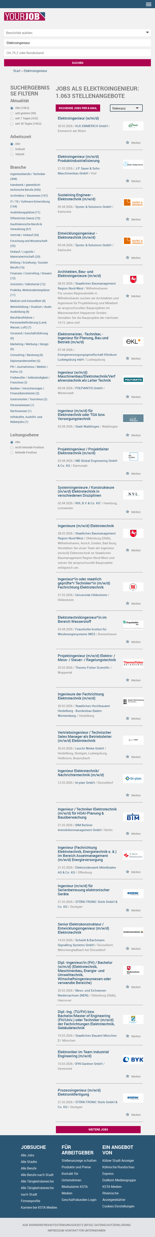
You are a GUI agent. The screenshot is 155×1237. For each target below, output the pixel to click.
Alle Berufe (28, 1168)
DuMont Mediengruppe (119, 1180)
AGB (25, 1225)
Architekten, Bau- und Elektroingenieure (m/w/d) (79, 273)
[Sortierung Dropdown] (138, 108)
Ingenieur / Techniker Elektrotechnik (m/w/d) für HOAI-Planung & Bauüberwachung (87, 813)
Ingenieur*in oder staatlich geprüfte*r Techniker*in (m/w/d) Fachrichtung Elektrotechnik (84, 583)
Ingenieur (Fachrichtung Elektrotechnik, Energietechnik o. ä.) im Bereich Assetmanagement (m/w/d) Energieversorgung (87, 853)
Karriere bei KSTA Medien (39, 1207)
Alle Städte (29, 1161)
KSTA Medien (112, 1186)
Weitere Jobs (98, 1129)
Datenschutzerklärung (112, 1225)
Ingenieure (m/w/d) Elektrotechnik (86, 525)
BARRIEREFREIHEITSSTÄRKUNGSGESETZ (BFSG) (61, 1225)
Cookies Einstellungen (118, 1206)
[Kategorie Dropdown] (147, 32)
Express (108, 1173)
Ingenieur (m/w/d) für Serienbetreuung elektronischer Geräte (84, 889)
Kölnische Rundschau (118, 1167)
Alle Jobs (27, 1155)
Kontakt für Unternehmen (85, 1230)
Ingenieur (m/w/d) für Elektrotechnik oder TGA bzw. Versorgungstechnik (81, 414)
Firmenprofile (30, 1201)
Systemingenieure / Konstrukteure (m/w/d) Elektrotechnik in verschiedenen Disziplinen (86, 491)
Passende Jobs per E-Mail (78, 108)
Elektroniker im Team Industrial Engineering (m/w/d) (83, 1053)
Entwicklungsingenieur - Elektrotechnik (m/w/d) (77, 235)
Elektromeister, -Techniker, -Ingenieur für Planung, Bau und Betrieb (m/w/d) (83, 338)
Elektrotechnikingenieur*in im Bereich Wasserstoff (82, 619)
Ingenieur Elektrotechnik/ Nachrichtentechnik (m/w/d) (81, 772)
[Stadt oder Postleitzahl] (77, 52)
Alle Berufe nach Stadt (37, 1175)
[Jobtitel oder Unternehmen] (77, 42)
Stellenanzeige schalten (79, 1160)
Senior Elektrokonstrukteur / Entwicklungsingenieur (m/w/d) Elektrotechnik (83, 928)
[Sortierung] (122, 108)
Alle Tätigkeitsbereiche (37, 1181)
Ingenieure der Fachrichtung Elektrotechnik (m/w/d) (81, 696)
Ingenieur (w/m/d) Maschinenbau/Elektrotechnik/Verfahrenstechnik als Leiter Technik (86, 376)
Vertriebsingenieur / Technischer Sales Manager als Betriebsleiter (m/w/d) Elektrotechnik (85, 736)
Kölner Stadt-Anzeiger (118, 1160)
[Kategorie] (73, 32)
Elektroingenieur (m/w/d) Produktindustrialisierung (79, 158)
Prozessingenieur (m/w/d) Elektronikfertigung (79, 1092)
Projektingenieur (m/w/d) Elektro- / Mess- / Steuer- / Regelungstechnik (87, 657)
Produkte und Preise (76, 1167)
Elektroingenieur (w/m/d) (78, 118)
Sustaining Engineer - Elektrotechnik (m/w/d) (76, 196)
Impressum (56, 1230)
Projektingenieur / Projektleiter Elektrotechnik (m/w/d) (83, 451)
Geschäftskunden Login (79, 1199)
